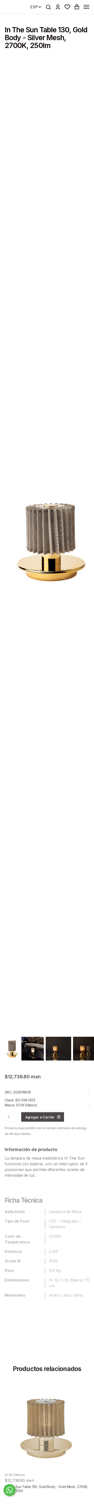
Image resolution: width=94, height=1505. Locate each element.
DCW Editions (26, 1117)
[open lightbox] (12, 1049)
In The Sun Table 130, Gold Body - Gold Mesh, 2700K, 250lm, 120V (46, 1501)
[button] (67, 7)
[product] (47, 1438)
